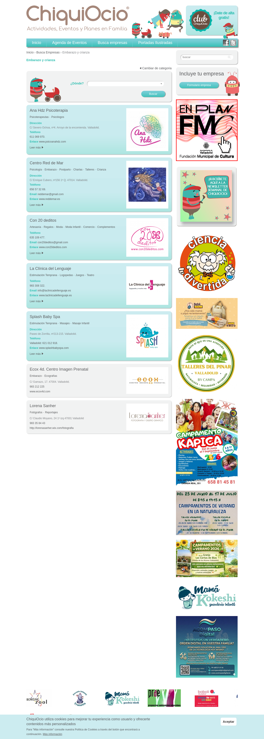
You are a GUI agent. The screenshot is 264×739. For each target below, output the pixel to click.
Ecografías (50, 375)
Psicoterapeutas (39, 117)
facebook (226, 42)
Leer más (36, 147)
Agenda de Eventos (69, 42)
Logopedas (66, 275)
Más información (52, 734)
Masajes (65, 323)
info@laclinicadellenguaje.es (54, 290)
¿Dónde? (77, 83)
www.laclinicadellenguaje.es (55, 295)
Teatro (90, 275)
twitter (233, 42)
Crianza (101, 169)
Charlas (77, 169)
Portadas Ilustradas (155, 42)
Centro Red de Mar (46, 163)
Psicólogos (57, 117)
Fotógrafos (36, 412)
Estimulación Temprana (43, 275)
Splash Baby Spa (45, 317)
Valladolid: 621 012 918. (44, 343)
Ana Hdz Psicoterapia (49, 110)
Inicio (30, 52)
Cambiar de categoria (157, 68)
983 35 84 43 (37, 423)
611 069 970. (37, 136)
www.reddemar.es (49, 199)
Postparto (65, 169)
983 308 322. (37, 285)
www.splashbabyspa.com (54, 347)
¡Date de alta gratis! (223, 15)
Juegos (80, 275)
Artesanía (35, 227)
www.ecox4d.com (40, 391)
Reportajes (51, 412)
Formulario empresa (199, 85)
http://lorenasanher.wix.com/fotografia (51, 428)
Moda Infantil (73, 227)
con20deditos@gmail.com (53, 242)
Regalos (48, 227)
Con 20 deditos (43, 220)
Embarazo (51, 169)
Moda (59, 227)
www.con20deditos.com (53, 247)
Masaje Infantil (80, 323)
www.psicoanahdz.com (52, 141)
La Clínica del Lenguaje (50, 268)
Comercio (89, 227)
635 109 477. (37, 237)
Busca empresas (112, 42)
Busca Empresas (48, 52)
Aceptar (228, 721)
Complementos (106, 227)
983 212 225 (37, 386)
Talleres (89, 169)
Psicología (36, 169)
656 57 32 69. (38, 189)
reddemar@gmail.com (51, 194)
